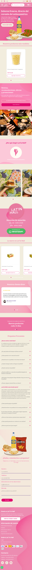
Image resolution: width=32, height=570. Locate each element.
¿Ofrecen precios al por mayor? (16, 425)
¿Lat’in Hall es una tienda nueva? (16, 387)
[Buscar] (17, 4)
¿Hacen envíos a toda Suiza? (16, 340)
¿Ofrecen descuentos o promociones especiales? (16, 417)
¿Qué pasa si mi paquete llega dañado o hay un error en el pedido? (16, 378)
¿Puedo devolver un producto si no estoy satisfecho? (16, 407)
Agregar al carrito (16, 75)
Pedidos (3, 527)
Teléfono (3, 475)
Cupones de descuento (6, 533)
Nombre (3, 469)
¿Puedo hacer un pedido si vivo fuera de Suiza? (16, 359)
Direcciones (4, 531)
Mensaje (3, 488)
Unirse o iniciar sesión (10, 518)
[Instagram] (2, 562)
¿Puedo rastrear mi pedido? (16, 368)
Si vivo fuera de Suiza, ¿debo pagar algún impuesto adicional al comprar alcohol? (16, 412)
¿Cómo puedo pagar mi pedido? (16, 403)
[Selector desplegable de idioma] (28, 1)
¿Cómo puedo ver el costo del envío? (16, 355)
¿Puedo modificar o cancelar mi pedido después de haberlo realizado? (16, 372)
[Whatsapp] (6, 562)
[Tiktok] (11, 562)
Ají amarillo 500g (11, 69)
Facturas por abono (6, 529)
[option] (16, 24)
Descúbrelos (7, 25)
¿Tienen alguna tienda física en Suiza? (16, 383)
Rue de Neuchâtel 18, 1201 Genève (9, 555)
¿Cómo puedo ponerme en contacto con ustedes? (16, 421)
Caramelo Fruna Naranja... (8, 266)
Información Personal (6, 525)
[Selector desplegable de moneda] (24, 1)
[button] (9, 80)
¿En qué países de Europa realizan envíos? (16, 351)
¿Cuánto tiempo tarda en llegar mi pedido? (16, 363)
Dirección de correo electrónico (10, 481)
